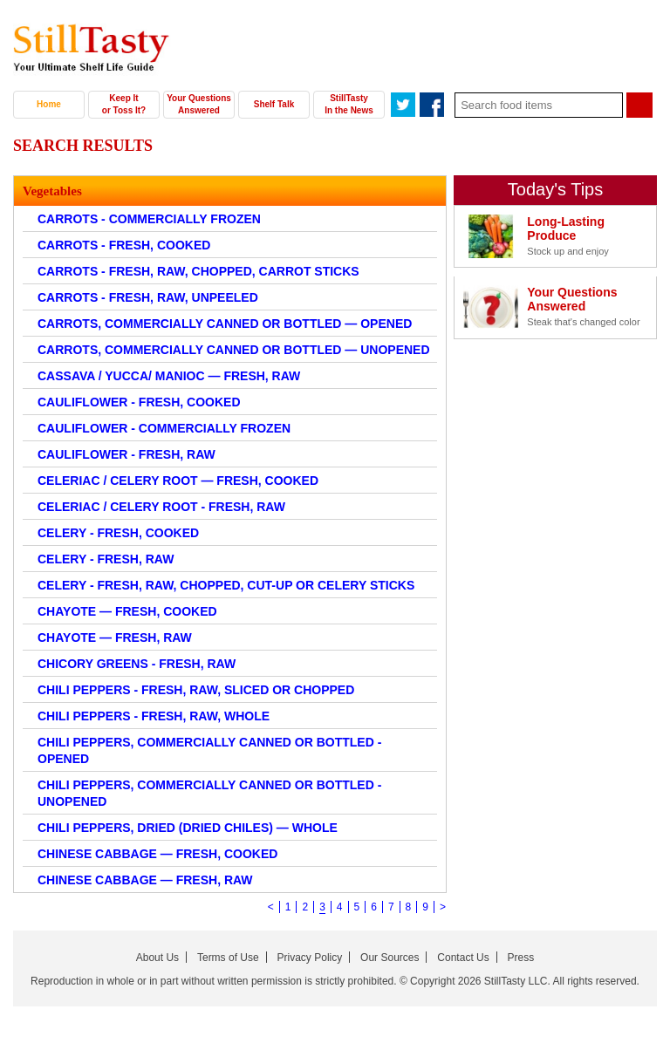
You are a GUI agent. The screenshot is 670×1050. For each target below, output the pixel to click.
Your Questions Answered (199, 104)
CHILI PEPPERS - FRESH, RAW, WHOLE (154, 716)
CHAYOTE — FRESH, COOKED (127, 611)
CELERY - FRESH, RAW (106, 559)
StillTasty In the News (349, 104)
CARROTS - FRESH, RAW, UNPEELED (148, 297)
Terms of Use (228, 957)
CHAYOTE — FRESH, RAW (115, 637)
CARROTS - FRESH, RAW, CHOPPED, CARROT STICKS (198, 271)
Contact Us (463, 957)
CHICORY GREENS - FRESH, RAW (137, 664)
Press (521, 957)
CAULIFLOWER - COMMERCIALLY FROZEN (164, 428)
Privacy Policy (310, 957)
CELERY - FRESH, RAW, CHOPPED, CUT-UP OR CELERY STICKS (226, 585)
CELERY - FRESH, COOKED (118, 533)
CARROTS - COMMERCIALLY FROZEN (149, 219)
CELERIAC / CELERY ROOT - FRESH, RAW (161, 507)
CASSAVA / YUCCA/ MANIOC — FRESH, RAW (169, 376)
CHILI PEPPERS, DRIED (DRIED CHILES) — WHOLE (188, 828)
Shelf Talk (274, 104)
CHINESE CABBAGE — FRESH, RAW (145, 880)
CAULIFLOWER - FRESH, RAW (126, 454)
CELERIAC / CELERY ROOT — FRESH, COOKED (178, 481)
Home (49, 104)
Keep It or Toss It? (124, 104)
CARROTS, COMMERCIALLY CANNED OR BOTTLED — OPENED (225, 324)
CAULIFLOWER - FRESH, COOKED (139, 402)
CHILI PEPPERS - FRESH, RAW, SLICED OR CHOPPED (196, 690)
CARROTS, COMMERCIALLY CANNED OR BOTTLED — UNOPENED (234, 350)
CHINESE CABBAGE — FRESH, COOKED (157, 854)
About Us (157, 957)
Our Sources (389, 957)
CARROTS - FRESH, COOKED (124, 245)
